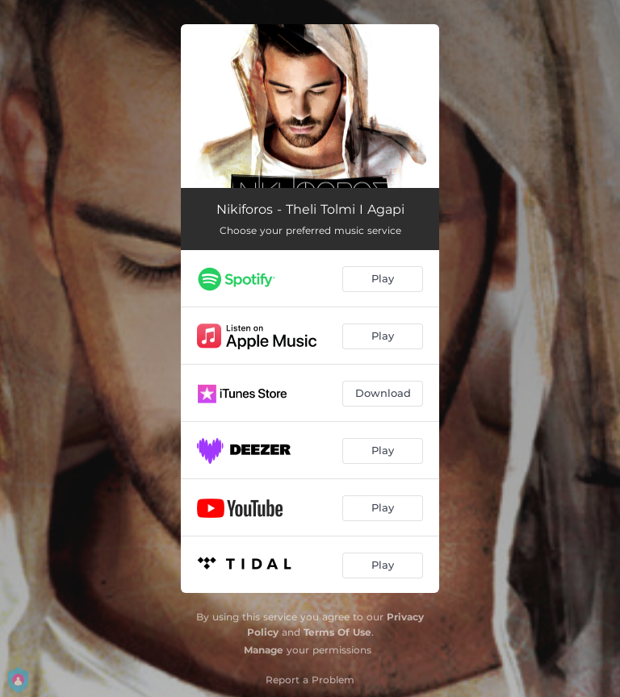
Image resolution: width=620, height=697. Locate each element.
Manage (263, 650)
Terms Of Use (337, 632)
